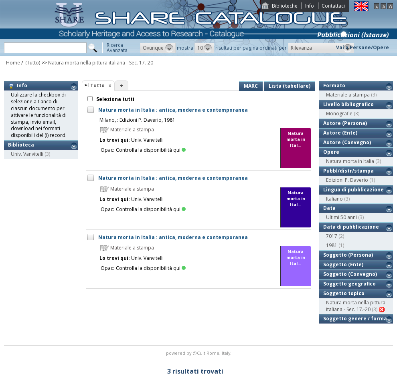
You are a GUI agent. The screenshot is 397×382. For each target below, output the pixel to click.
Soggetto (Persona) (348, 254)
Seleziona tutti (114, 99)
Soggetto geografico (349, 283)
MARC (251, 85)
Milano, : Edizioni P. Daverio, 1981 (137, 120)
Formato (334, 85)
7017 (331, 236)
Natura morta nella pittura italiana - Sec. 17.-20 (100, 62)
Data (329, 208)
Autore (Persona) (345, 123)
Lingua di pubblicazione (353, 189)
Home (13, 62)
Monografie (339, 113)
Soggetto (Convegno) (350, 274)
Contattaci (333, 5)
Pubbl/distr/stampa (348, 170)
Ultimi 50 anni (341, 217)
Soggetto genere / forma (355, 318)
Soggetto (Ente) (343, 264)
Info (309, 5)
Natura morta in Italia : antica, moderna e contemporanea (173, 110)
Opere (331, 152)
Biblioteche (285, 5)
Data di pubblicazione (351, 226)
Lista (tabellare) (289, 85)
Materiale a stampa (348, 94)
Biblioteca (21, 144)
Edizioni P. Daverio (347, 180)
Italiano (334, 198)
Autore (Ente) (340, 132)
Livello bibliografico (348, 104)
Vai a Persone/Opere (362, 47)
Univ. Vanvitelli (27, 154)
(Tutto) (32, 62)
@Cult (199, 353)
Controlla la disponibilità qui (151, 150)
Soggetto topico (344, 293)
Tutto (97, 85)
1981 (331, 245)
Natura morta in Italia (350, 161)
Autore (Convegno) (347, 142)
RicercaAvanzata (117, 47)
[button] (158, 48)
